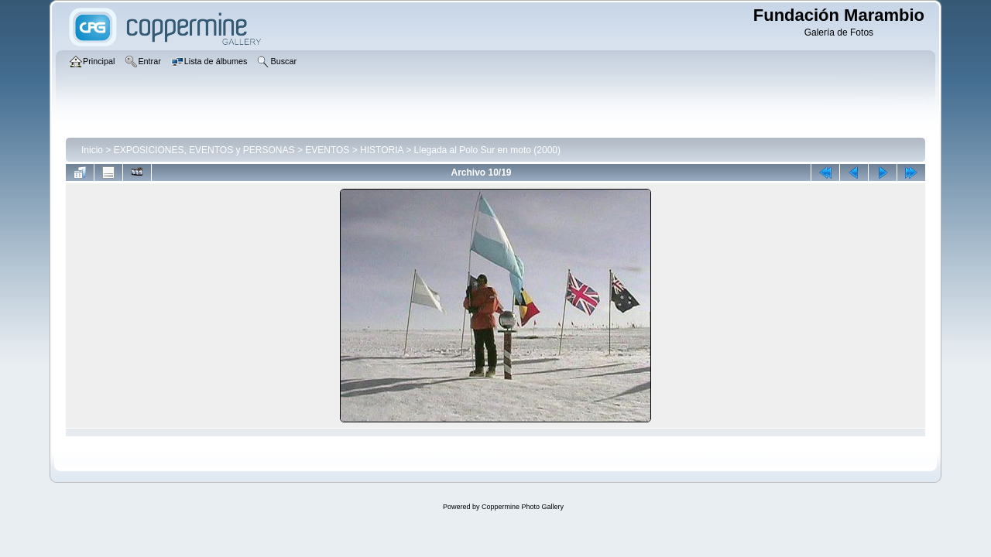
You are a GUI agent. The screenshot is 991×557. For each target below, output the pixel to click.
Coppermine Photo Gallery (523, 507)
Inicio (92, 150)
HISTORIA (381, 150)
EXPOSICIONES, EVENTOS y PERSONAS (204, 150)
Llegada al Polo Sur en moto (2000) (487, 150)
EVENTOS (327, 150)
